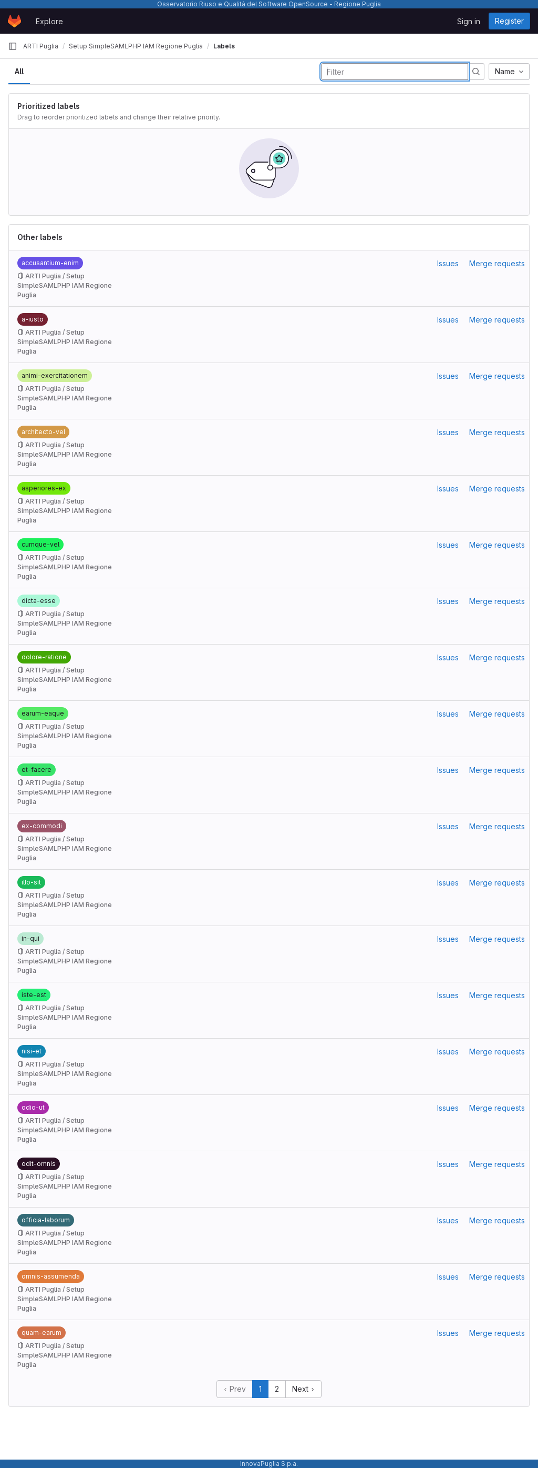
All (19, 71)
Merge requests (497, 263)
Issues (448, 263)
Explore (49, 21)
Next (303, 1388)
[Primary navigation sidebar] (12, 46)
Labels (224, 46)
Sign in (468, 21)
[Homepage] (14, 21)
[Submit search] (476, 71)
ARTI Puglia (40, 46)
